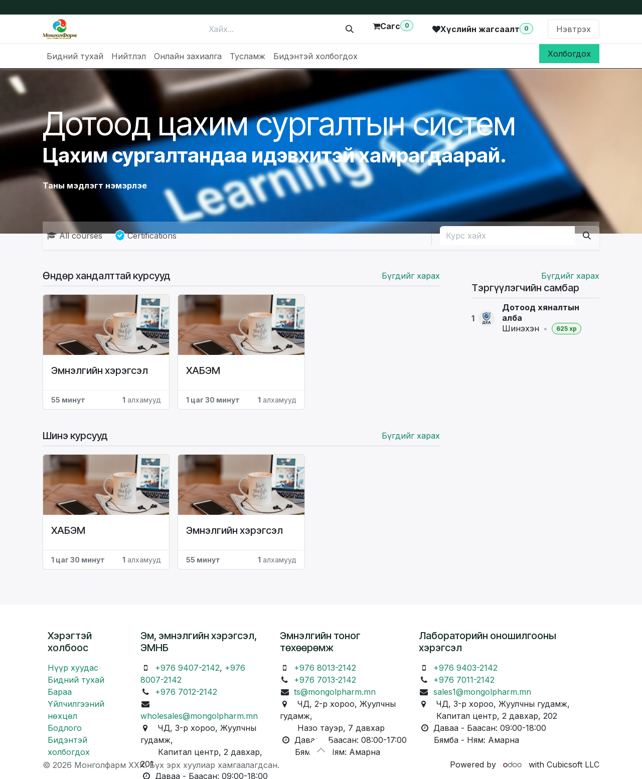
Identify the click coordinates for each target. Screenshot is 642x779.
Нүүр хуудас (73, 668)
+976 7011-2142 (464, 680)
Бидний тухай (76, 680)
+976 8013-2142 (325, 668)
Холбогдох (569, 54)
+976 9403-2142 (465, 668)
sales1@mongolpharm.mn (482, 692)
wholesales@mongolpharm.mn (199, 716)
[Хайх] (349, 29)
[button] (321, 750)
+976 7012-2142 (186, 692)
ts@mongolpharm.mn (335, 692)
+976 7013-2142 (325, 680)
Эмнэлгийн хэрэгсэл (99, 370)
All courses (74, 236)
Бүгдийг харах (570, 276)
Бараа (60, 692)
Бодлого (65, 728)
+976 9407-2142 (187, 668)
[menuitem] (75, 56)
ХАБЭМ (203, 370)
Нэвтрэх (573, 29)
